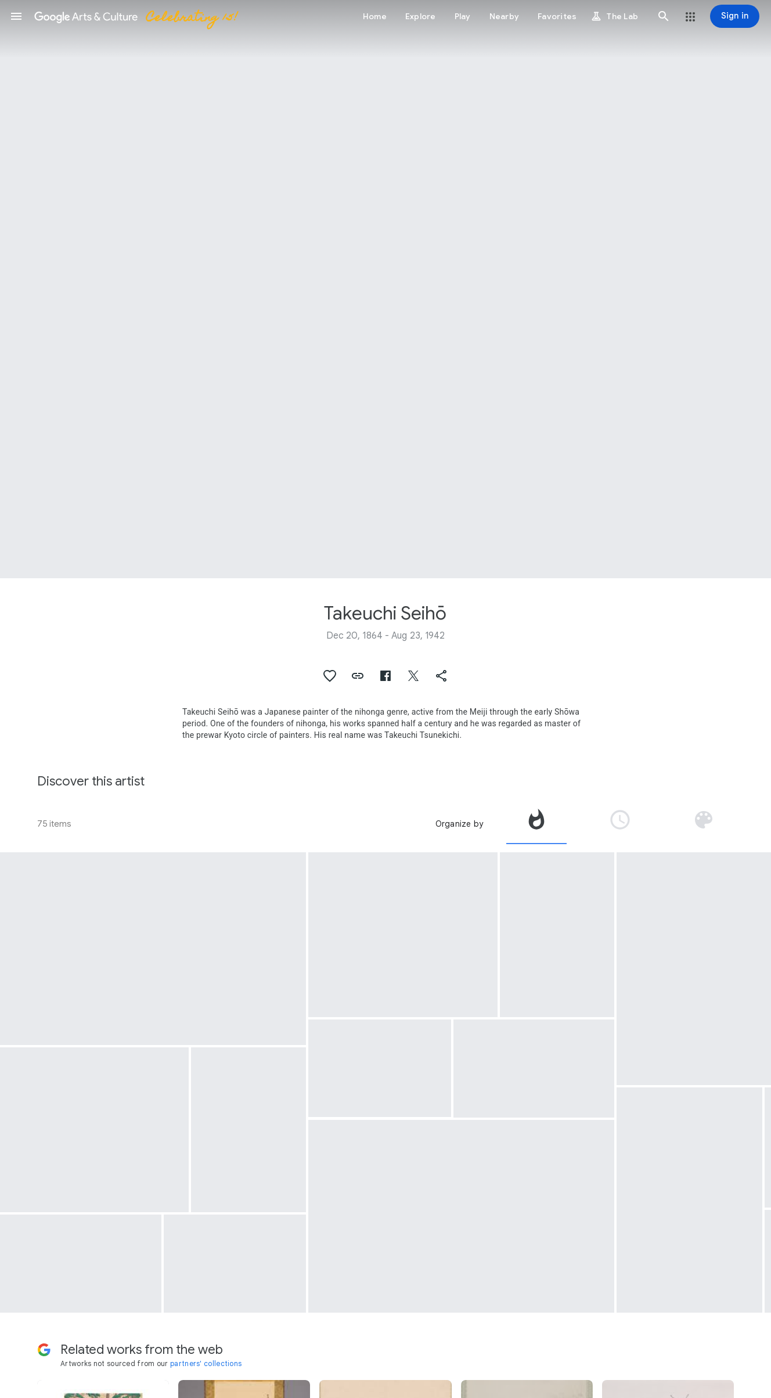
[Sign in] (734, 16)
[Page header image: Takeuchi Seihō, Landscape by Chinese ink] (385, 289)
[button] (16, 16)
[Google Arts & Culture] (135, 16)
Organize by (459, 824)
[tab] (536, 824)
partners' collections (206, 1363)
